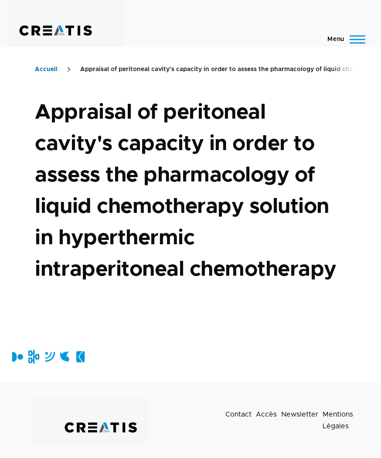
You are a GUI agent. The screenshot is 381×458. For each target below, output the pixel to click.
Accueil (46, 69)
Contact (238, 414)
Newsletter (299, 414)
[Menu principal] (344, 39)
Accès (266, 414)
